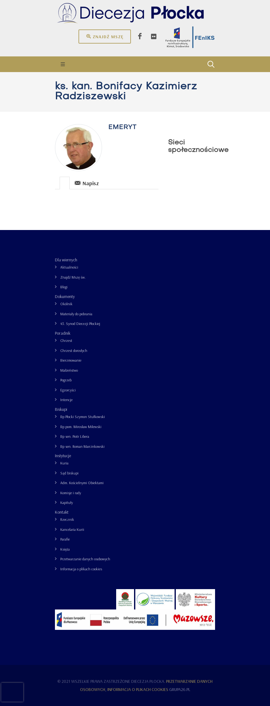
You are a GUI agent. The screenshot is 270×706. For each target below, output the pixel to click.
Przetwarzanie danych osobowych (85, 559)
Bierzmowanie (70, 360)
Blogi (64, 287)
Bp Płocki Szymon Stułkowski (82, 416)
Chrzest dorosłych (73, 350)
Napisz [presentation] (87, 183)
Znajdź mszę (104, 36)
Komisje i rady (70, 492)
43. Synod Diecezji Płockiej (80, 323)
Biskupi (61, 409)
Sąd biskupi (69, 473)
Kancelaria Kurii (72, 529)
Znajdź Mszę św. (73, 277)
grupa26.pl (179, 689)
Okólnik (66, 303)
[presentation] (65, 183)
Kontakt (61, 512)
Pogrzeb (66, 380)
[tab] (65, 182)
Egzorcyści (68, 390)
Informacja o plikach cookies (81, 569)
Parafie (65, 539)
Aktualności (69, 267)
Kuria (64, 463)
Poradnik (62, 333)
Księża (65, 549)
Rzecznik (67, 519)
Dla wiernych (66, 260)
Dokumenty (65, 296)
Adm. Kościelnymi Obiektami (82, 482)
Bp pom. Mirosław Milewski (80, 426)
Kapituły (66, 502)
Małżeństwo (69, 370)
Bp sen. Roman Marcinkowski (82, 446)
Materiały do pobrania (76, 313)
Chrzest (66, 340)
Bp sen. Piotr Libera (74, 436)
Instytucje (63, 455)
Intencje (66, 399)
